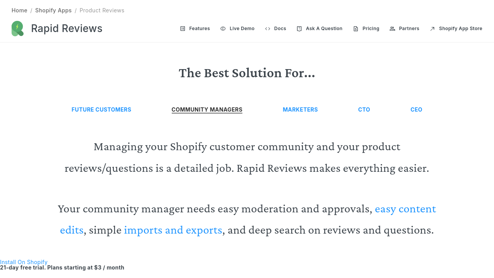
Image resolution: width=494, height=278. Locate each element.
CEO (417, 109)
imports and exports (173, 229)
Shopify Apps (53, 10)
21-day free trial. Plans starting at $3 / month (62, 267)
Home (19, 10)
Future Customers (102, 109)
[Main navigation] (326, 29)
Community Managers (207, 109)
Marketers (300, 109)
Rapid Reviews (67, 28)
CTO (364, 109)
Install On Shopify (23, 262)
